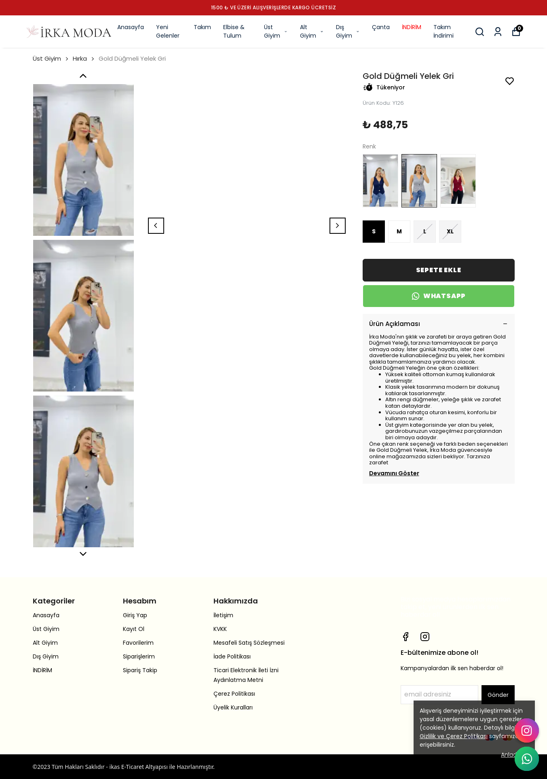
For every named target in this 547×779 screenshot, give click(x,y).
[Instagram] (425, 636)
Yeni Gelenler (168, 31)
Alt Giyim (312, 31)
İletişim (223, 615)
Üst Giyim (276, 31)
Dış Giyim (348, 31)
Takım (202, 27)
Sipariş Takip (140, 670)
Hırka (80, 58)
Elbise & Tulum (234, 31)
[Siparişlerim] (498, 32)
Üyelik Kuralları (233, 707)
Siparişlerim (139, 656)
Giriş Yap (135, 615)
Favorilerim (138, 643)
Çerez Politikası (234, 694)
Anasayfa (130, 27)
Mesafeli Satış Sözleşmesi (249, 643)
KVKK (220, 629)
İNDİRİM (411, 27)
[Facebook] (405, 636)
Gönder (498, 695)
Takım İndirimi (443, 31)
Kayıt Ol (133, 629)
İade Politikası (232, 656)
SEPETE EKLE (438, 270)
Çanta (381, 27)
